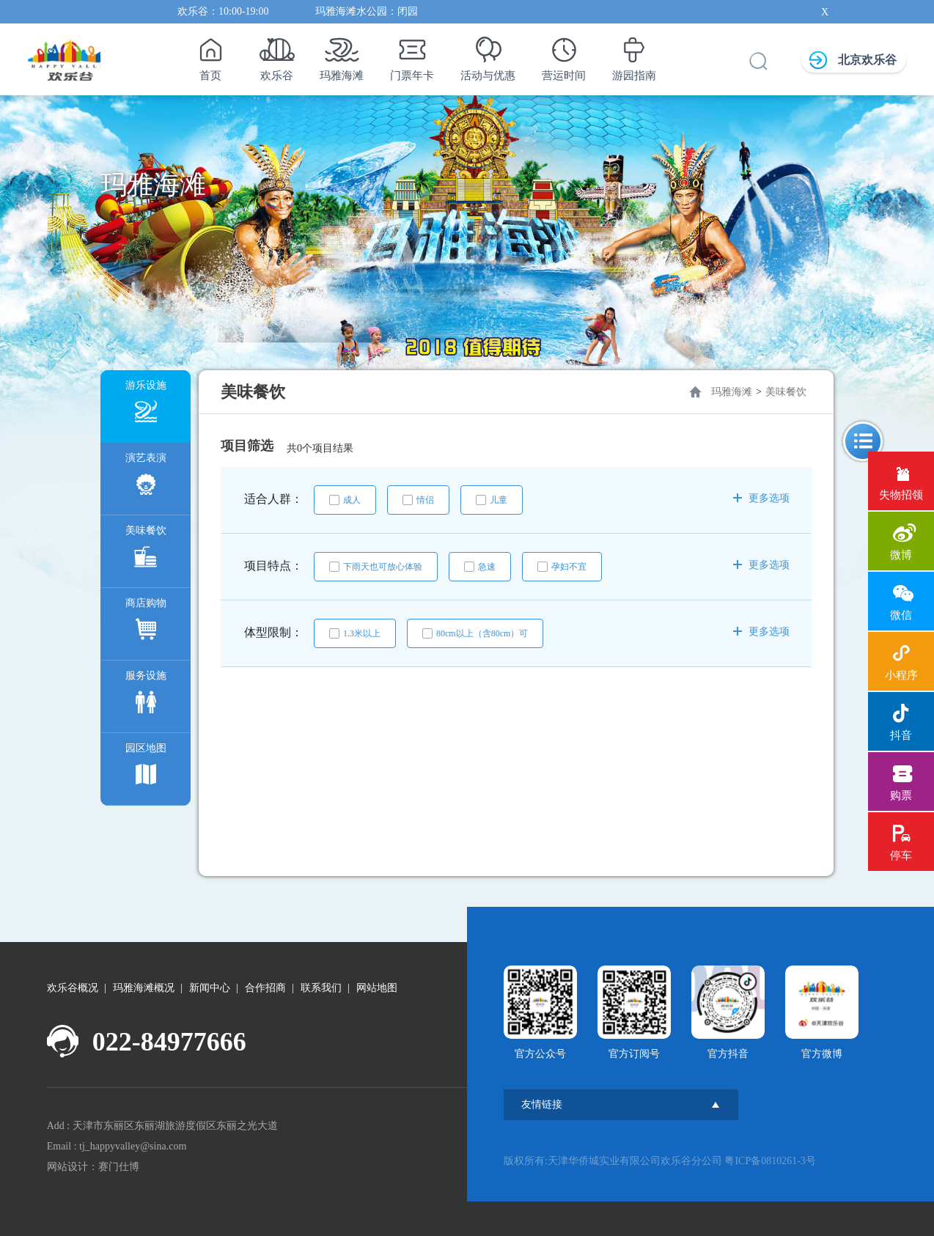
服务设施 (145, 695)
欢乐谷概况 (72, 987)
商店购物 (145, 622)
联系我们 (321, 987)
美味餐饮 (145, 550)
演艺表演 (145, 477)
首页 (210, 55)
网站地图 (376, 987)
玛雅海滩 (342, 55)
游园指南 (634, 55)
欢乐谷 (277, 55)
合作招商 (265, 987)
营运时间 (564, 55)
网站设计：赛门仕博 (93, 1166)
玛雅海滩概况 (143, 987)
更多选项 (761, 498)
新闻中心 (209, 987)
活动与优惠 (487, 55)
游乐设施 (145, 405)
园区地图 (145, 768)
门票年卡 (412, 55)
